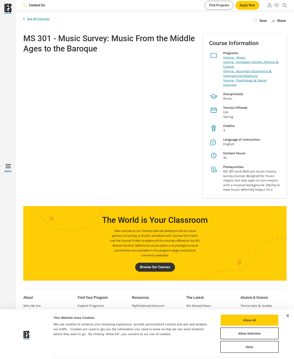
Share (279, 21)
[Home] (7, 9)
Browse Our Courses (155, 267)
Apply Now (247, 5)
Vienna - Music (234, 57)
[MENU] (8, 168)
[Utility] (269, 5)
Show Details (214, 351)
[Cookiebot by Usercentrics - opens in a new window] (26, 351)
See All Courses (36, 19)
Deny (249, 332)
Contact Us (34, 5)
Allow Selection (249, 319)
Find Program (219, 5)
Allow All (249, 305)
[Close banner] (287, 301)
